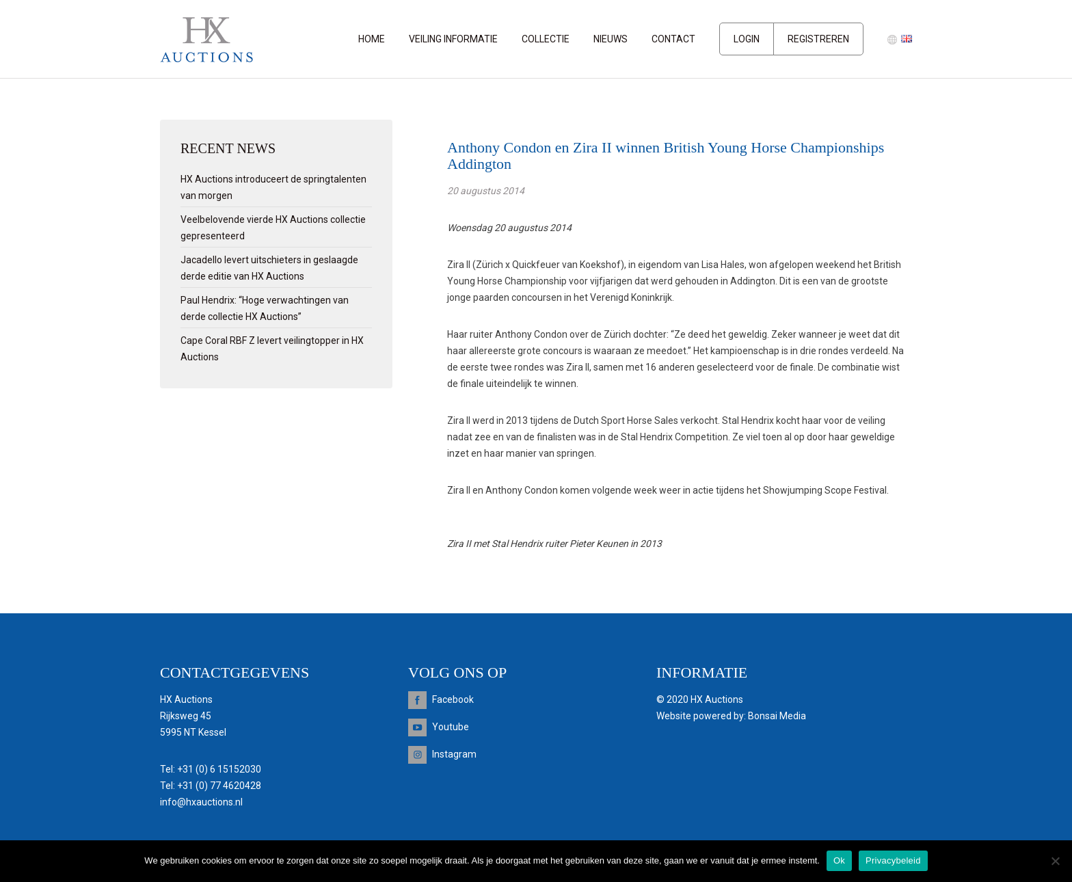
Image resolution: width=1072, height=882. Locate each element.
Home (371, 39)
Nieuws (610, 39)
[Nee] (1055, 861)
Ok (839, 860)
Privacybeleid (893, 860)
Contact (673, 39)
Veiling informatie (453, 39)
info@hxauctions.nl (201, 802)
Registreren (818, 39)
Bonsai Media (777, 715)
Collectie (546, 39)
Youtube (450, 726)
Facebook (453, 699)
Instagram (454, 754)
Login (747, 39)
